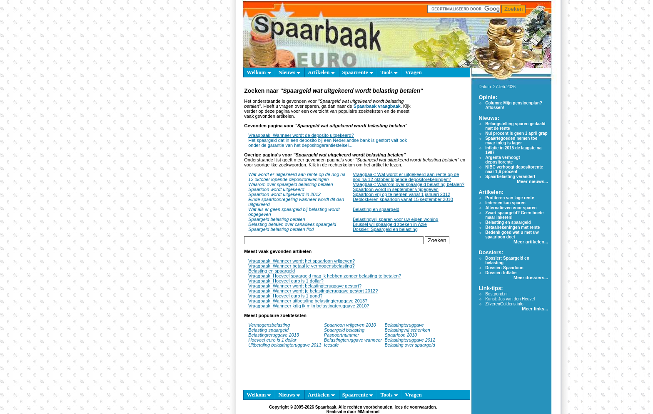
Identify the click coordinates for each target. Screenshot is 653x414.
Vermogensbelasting (269, 324)
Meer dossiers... (530, 277)
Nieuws (289, 72)
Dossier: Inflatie (500, 272)
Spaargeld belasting (344, 329)
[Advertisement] (440, 120)
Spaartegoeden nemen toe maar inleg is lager (511, 140)
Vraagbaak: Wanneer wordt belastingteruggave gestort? (304, 285)
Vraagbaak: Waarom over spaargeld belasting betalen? (408, 184)
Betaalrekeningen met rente (512, 227)
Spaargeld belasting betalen (276, 219)
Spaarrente (357, 72)
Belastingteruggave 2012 (409, 339)
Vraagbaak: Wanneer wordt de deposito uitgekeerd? (301, 135)
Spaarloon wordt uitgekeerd (276, 189)
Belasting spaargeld (268, 329)
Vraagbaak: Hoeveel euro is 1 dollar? (286, 280)
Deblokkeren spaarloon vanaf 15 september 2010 (403, 199)
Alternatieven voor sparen (510, 208)
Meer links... (535, 308)
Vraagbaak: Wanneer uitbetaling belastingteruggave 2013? (307, 300)
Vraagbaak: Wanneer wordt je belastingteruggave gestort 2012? (313, 290)
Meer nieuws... (532, 181)
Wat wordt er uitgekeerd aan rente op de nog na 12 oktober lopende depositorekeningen (296, 177)
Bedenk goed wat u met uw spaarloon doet (511, 234)
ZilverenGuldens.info (504, 304)
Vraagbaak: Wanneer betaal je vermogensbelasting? (301, 265)
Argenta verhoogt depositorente (502, 159)
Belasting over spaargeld (409, 344)
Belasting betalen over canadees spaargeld (292, 224)
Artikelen (321, 72)
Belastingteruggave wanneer (353, 339)
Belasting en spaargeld (376, 209)
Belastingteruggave (404, 324)
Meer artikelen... (530, 241)
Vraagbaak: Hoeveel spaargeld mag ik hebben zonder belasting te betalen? (324, 275)
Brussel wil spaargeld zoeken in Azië (390, 224)
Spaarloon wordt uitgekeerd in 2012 (284, 194)
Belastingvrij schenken (407, 329)
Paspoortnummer (341, 334)
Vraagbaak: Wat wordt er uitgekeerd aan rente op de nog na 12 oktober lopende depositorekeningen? (406, 177)
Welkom (259, 72)
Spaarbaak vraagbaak (377, 106)
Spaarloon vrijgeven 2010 (350, 324)
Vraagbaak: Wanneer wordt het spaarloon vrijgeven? (301, 260)
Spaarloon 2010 (401, 334)
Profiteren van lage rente (509, 198)
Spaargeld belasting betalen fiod (281, 229)
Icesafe (331, 344)
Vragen (413, 72)
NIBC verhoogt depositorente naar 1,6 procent (514, 169)
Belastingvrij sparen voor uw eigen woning (395, 219)
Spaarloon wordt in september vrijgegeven (396, 189)
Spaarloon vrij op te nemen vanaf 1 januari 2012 (401, 194)
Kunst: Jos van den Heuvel (510, 299)
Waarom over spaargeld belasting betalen (290, 184)
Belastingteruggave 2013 (273, 334)
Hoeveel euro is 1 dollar (272, 339)
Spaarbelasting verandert (510, 176)
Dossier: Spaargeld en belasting (385, 229)
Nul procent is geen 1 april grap (516, 133)
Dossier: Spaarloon (504, 267)
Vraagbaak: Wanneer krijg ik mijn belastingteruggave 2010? (308, 305)
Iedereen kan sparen (505, 203)
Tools (388, 72)
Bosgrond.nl (496, 294)
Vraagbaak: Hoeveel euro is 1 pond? (285, 295)
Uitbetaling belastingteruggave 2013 (285, 344)
